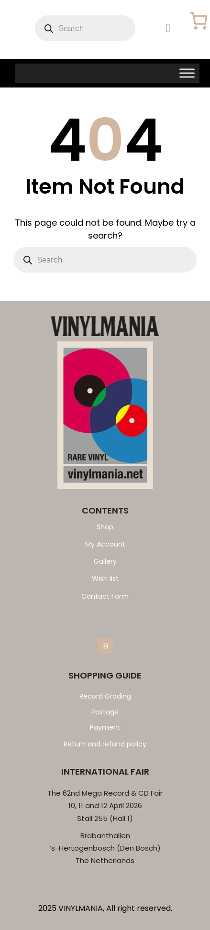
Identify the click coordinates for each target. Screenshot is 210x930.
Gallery (105, 561)
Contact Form (105, 596)
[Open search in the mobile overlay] (85, 28)
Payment (105, 727)
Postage (105, 712)
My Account (105, 544)
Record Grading (105, 696)
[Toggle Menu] (187, 72)
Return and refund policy (105, 744)
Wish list (105, 578)
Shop (105, 527)
